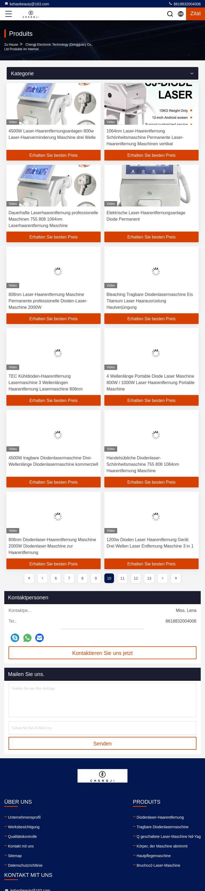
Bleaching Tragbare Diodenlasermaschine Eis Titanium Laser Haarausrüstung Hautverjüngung (150, 301)
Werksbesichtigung (24, 827)
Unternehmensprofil (24, 817)
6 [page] (56, 578)
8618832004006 (184, 3)
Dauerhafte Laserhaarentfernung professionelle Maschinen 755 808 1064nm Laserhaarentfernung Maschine (53, 219)
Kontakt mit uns (21, 846)
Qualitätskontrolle (22, 836)
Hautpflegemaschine (63, 856)
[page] (29, 578)
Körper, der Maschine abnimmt (71, 846)
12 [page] (136, 578)
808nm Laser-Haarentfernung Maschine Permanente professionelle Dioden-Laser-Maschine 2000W (48, 301)
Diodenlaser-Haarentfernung (69, 817)
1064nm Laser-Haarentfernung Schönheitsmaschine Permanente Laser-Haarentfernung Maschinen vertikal (145, 137)
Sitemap (15, 856)
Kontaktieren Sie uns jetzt (102, 653)
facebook (118, 860)
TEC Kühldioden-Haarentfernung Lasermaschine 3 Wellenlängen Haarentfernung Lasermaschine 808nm (46, 382)
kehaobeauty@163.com (26, 3)
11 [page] (122, 578)
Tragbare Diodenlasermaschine (72, 827)
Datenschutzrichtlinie (25, 865)
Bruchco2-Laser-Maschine (68, 865)
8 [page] (82, 578)
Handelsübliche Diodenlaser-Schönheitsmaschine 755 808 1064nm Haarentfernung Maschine (143, 464)
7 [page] (69, 578)
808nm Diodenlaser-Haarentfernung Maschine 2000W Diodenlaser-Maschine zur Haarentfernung (52, 546)
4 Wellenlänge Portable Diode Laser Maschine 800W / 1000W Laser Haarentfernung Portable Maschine (151, 382)
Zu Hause (11, 44)
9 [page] (96, 578)
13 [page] (149, 578)
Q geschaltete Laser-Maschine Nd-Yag (78, 836)
